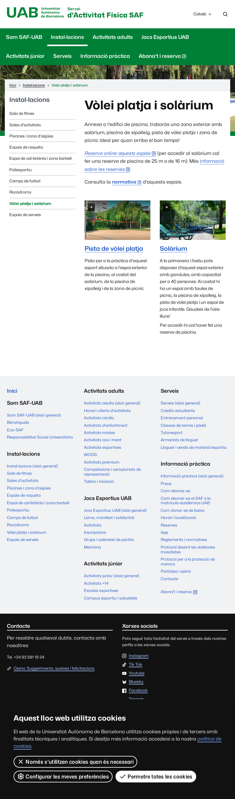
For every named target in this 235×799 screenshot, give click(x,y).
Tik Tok (135, 664)
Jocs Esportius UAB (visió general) (115, 510)
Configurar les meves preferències (63, 776)
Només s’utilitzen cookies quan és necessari (75, 761)
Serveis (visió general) (180, 403)
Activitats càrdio (99, 417)
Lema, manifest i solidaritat (109, 517)
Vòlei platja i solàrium (30, 203)
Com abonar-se (175, 490)
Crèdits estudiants (178, 410)
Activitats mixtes (99, 432)
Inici (12, 391)
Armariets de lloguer (179, 439)
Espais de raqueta (26, 147)
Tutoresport (172, 432)
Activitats (92, 525)
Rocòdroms (20, 192)
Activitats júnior (25, 56)
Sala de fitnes (21, 113)
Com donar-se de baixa (182, 510)
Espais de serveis (25, 214)
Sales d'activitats (25, 124)
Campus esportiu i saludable (110, 598)
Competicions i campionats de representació (112, 472)
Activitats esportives (102, 447)
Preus (166, 483)
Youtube (136, 673)
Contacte (169, 578)
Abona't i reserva (162, 57)
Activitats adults (113, 37)
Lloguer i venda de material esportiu (194, 447)
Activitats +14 (96, 583)
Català (202, 15)
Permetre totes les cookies (156, 776)
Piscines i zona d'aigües (31, 136)
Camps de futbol (24, 180)
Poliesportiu (20, 169)
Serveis (62, 56)
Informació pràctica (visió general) (192, 475)
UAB (35, 12)
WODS (90, 454)
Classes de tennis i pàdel (183, 425)
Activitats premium (101, 462)
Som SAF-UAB (24, 37)
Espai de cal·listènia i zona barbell (40, 158)
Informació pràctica (105, 56)
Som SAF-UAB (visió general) (34, 415)
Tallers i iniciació (99, 481)
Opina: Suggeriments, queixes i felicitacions (54, 668)
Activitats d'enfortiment (106, 425)
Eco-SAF (15, 429)
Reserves (169, 525)
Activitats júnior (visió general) (111, 575)
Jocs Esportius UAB (165, 37)
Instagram (139, 656)
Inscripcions (95, 532)
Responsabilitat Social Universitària (40, 437)
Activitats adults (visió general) (112, 403)
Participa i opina (176, 571)
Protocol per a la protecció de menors (188, 561)
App (164, 532)
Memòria (92, 547)
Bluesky (136, 681)
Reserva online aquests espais (118, 153)
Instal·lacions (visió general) (32, 466)
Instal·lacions (67, 37)
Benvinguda (18, 422)
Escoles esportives (101, 590)
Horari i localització (178, 517)
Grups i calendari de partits (109, 539)
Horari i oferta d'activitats (107, 410)
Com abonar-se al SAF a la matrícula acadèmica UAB (186, 500)
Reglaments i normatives (184, 539)
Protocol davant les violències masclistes (188, 549)
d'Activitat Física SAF (105, 13)
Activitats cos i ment (103, 439)
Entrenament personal (182, 417)
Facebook (138, 690)
